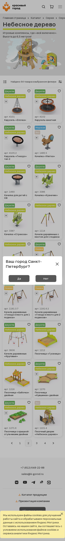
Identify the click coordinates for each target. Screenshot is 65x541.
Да (19, 278)
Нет (46, 278)
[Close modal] (57, 264)
